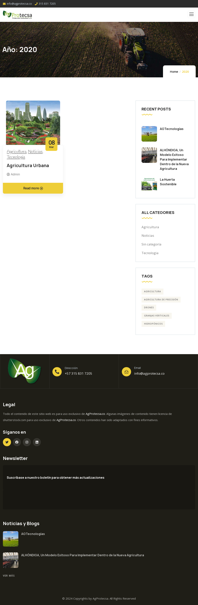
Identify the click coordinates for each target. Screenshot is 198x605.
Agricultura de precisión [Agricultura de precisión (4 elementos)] (161, 299)
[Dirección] (57, 371)
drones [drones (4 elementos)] (149, 307)
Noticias (35, 152)
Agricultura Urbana (28, 165)
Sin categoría (151, 244)
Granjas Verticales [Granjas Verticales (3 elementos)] (156, 315)
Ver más (9, 575)
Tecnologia (16, 157)
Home (174, 71)
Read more (33, 188)
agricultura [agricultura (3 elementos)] (152, 291)
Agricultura (16, 152)
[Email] (126, 371)
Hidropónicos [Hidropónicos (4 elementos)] (153, 323)
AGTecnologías (171, 129)
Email (137, 368)
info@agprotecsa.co (149, 373)
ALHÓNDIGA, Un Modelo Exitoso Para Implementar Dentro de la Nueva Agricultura (174, 159)
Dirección (71, 368)
